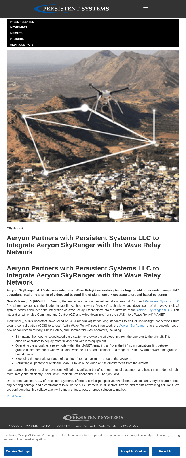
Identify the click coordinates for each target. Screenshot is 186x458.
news (77, 425)
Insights (16, 33)
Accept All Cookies (133, 452)
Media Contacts (22, 44)
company (63, 425)
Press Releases (22, 21)
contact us (107, 425)
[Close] (179, 437)
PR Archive (18, 39)
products (15, 425)
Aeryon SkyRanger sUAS (154, 310)
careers (90, 425)
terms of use (128, 425)
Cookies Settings (18, 452)
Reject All (165, 452)
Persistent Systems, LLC (162, 301)
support (47, 425)
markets (32, 425)
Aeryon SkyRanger (132, 325)
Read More (14, 396)
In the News (18, 27)
